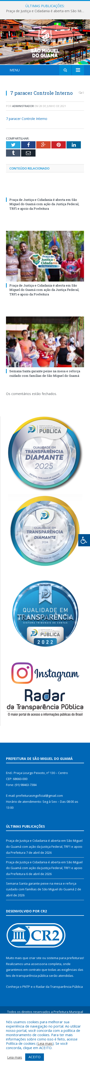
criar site (35, 986)
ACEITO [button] (35, 1057)
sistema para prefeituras (65, 986)
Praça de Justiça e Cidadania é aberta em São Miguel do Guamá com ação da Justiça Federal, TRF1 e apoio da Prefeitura (46, 11)
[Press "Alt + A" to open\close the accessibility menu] (84, 540)
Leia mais (45, 1043)
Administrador (23, 134)
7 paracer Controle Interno (26, 147)
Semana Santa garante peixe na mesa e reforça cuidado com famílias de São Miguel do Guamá (44, 401)
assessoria (39, 992)
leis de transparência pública (27, 1004)
